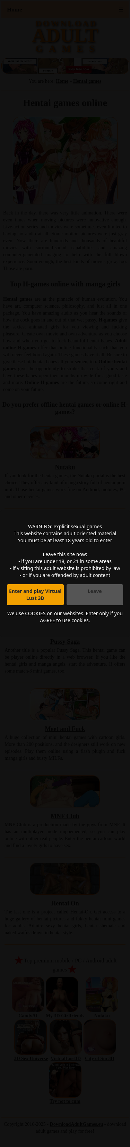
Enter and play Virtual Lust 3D (35, 594)
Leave (95, 591)
